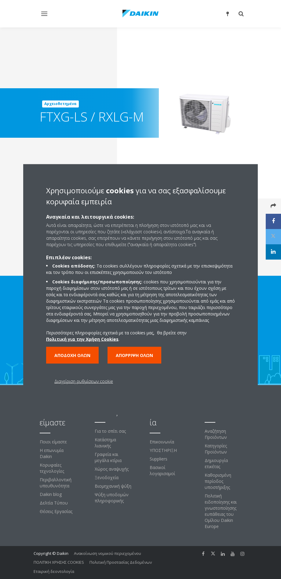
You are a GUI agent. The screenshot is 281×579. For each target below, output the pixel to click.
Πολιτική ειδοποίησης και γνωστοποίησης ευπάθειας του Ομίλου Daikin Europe (221, 511)
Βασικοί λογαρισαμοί (162, 470)
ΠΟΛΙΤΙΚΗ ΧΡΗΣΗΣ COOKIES (59, 562)
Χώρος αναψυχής (112, 469)
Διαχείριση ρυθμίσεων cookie (83, 381)
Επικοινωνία (162, 442)
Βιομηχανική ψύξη (113, 486)
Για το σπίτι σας (110, 431)
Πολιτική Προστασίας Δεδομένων (120, 562)
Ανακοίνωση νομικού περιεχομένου (107, 553)
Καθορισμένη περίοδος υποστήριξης (218, 481)
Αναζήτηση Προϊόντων (216, 434)
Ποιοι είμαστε (53, 442)
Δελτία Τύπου (54, 503)
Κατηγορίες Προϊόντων (216, 449)
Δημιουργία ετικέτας (216, 463)
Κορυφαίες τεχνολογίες (52, 468)
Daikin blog (51, 494)
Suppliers (158, 459)
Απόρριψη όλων (134, 355)
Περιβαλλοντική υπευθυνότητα (55, 483)
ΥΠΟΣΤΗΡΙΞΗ (163, 450)
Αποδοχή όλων (72, 355)
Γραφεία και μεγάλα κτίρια (108, 457)
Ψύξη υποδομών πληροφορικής (112, 498)
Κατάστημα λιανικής (105, 443)
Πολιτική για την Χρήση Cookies (82, 339)
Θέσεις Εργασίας (56, 511)
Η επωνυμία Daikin (52, 453)
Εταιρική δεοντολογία (54, 571)
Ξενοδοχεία (107, 477)
